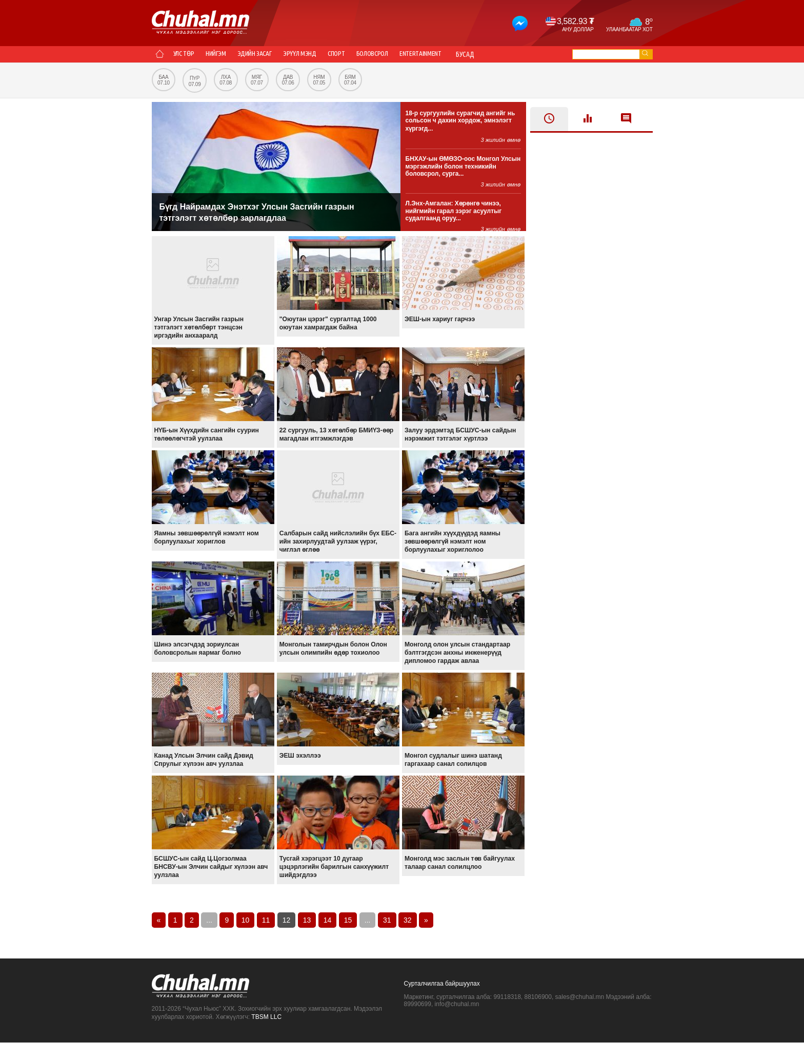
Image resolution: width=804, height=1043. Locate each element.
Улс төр (187, 54)
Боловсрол (413, 54)
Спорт (369, 54)
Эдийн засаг (273, 54)
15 (348, 920)
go (645, 53)
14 (328, 920)
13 (307, 920)
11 (266, 920)
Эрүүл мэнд (326, 54)
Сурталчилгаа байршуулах (442, 984)
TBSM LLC (266, 1017)
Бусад (520, 54)
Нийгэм (227, 54)
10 (246, 920)
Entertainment (471, 54)
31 (387, 920)
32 (408, 920)
